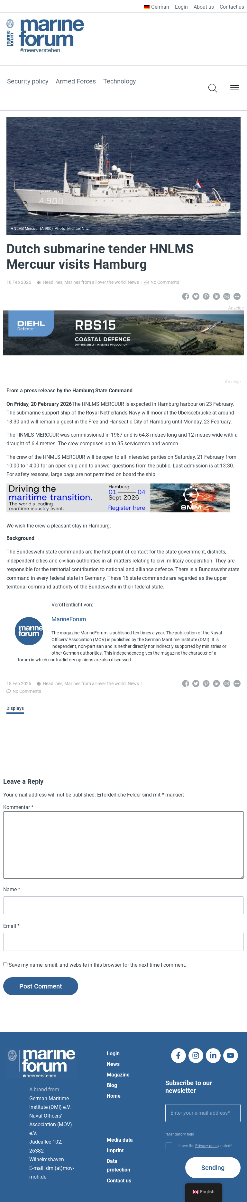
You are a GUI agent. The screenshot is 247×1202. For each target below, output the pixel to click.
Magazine (118, 1075)
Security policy (27, 81)
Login (181, 7)
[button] (234, 89)
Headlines (52, 282)
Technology (119, 81)
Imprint (115, 1150)
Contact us (232, 7)
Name (11, 889)
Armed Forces (76, 81)
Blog (112, 1085)
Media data (120, 1140)
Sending (212, 1168)
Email (11, 926)
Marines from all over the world (95, 282)
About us (204, 7)
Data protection (118, 1165)
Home (114, 1096)
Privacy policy (207, 1146)
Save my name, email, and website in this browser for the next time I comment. (97, 965)
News (133, 282)
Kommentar (18, 807)
